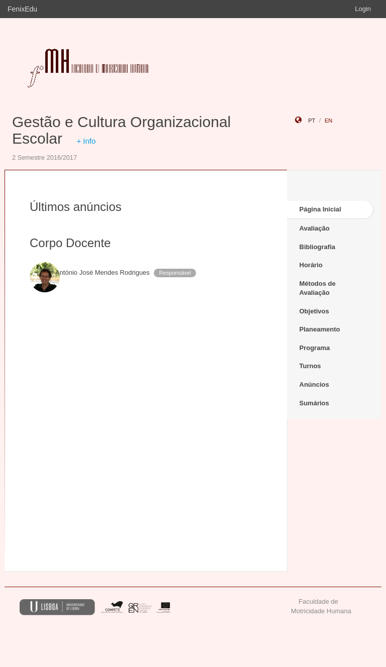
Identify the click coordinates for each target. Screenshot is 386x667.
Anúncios (314, 384)
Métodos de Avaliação (318, 288)
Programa (315, 348)
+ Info (85, 141)
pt (311, 121)
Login (363, 9)
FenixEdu (22, 9)
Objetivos (314, 311)
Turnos (310, 366)
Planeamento (320, 329)
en (328, 121)
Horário (311, 265)
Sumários (314, 403)
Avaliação (315, 228)
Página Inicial (320, 209)
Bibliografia (318, 247)
